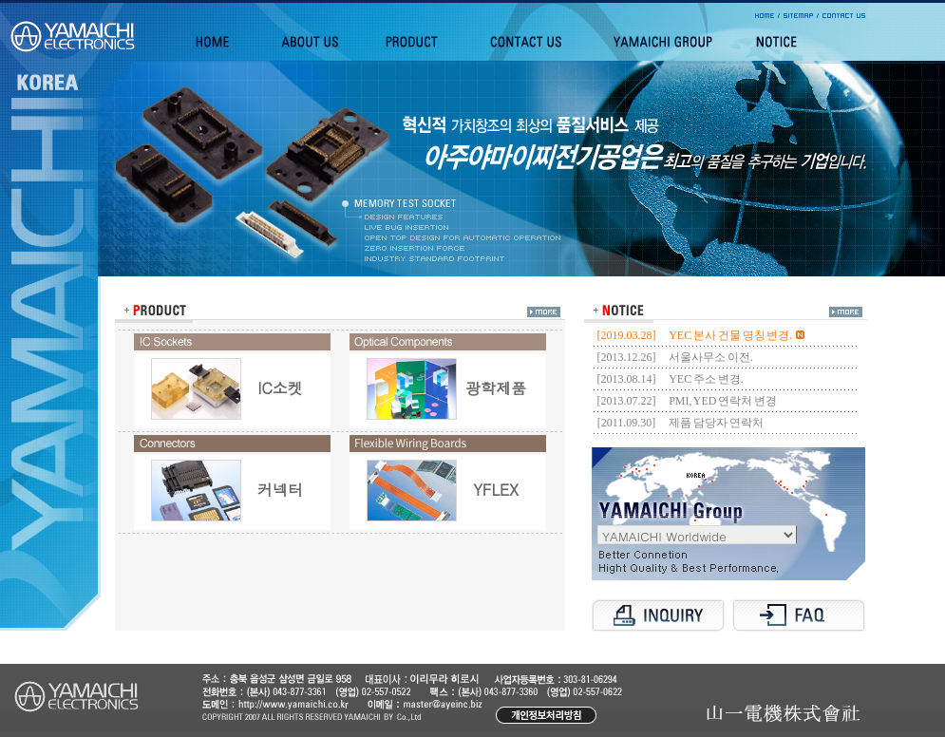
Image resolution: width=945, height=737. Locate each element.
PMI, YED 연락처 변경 (723, 400)
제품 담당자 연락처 (716, 422)
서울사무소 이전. (711, 357)
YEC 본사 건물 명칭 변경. (736, 335)
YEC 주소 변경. (706, 379)
